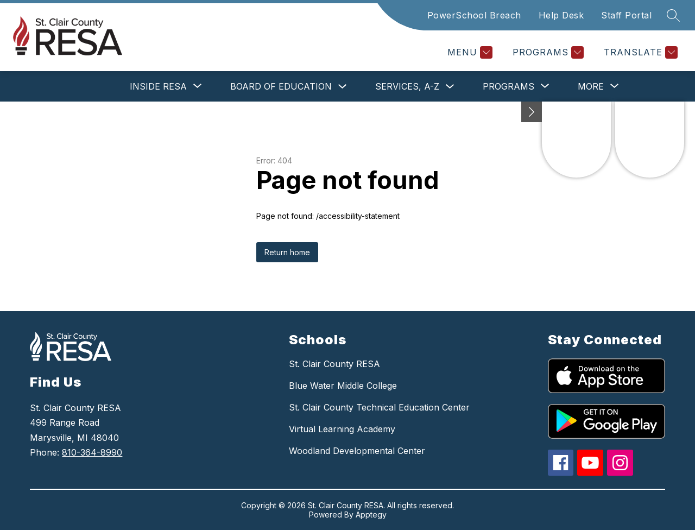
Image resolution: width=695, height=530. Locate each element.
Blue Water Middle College (343, 385)
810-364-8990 (92, 452)
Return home (287, 252)
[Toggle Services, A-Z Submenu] (450, 86)
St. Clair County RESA (334, 363)
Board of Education (281, 86)
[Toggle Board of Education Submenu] (342, 86)
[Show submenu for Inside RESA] (158, 86)
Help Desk (561, 15)
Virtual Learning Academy (342, 429)
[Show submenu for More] (591, 86)
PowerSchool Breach (474, 15)
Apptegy (371, 514)
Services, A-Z (407, 86)
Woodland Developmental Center (357, 450)
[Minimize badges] (531, 112)
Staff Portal (626, 15)
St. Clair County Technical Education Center (379, 407)
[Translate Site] (639, 52)
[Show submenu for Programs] (508, 86)
